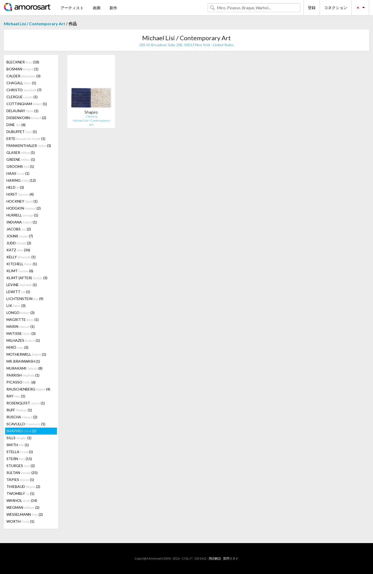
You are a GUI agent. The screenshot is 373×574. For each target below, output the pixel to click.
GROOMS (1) (20, 166)
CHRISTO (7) (23, 90)
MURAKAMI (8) (24, 368)
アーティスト (72, 7)
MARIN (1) (20, 326)
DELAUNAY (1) (22, 111)
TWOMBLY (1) (20, 493)
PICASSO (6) (21, 382)
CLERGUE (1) (22, 97)
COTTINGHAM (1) (26, 104)
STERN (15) (19, 458)
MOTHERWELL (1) (26, 354)
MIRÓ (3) (17, 347)
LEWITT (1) (18, 291)
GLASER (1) (20, 152)
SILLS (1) (18, 438)
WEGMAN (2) (22, 507)
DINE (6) (16, 124)
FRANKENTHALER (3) (28, 145)
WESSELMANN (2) (24, 514)
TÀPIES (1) (20, 479)
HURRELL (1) (22, 215)
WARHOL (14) (21, 500)
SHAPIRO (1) (21, 431)
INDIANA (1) (21, 222)
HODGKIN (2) (23, 208)
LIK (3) (16, 305)
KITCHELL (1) (21, 264)
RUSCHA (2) (21, 417)
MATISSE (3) (21, 333)
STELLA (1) (19, 452)
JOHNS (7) (19, 236)
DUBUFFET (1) (21, 131)
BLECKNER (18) (22, 62)
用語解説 (215, 558)
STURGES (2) (20, 465)
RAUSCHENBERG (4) (28, 389)
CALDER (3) (23, 76)
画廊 (96, 7)
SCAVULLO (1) (25, 424)
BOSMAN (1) (22, 69)
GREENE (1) (20, 159)
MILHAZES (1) (23, 340)
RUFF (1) (19, 410)
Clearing (91, 116)
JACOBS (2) (18, 229)
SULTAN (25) (22, 472)
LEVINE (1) (21, 284)
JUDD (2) (18, 243)
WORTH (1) (20, 521)
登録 (312, 7)
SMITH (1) (17, 445)
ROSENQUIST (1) (25, 403)
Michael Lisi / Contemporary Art (34, 23)
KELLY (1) (21, 257)
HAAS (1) (17, 173)
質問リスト (231, 558)
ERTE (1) (25, 138)
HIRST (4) (20, 194)
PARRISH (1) (22, 375)
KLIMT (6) (19, 271)
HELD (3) (15, 187)
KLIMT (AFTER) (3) (26, 278)
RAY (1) (15, 396)
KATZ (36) (18, 250)
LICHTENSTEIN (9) (24, 298)
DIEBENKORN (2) (26, 117)
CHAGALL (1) (21, 83)
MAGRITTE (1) (22, 319)
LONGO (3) (20, 312)
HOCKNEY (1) (22, 201)
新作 (113, 7)
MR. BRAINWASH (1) (23, 361)
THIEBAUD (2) (23, 486)
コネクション (335, 7)
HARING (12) (21, 180)
